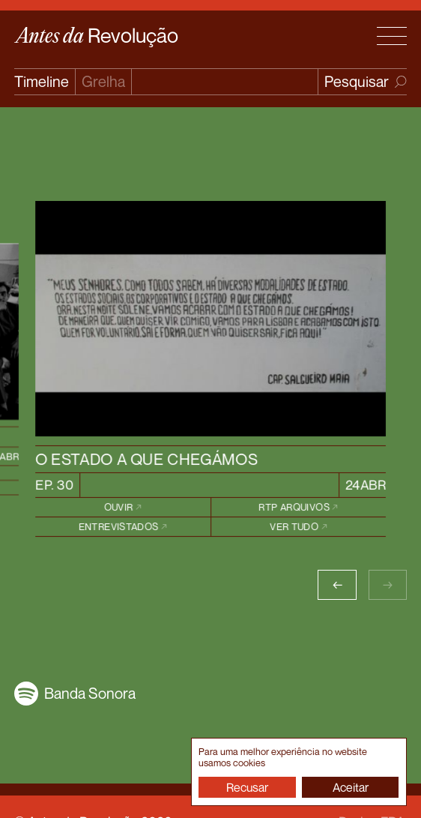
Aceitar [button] (351, 787)
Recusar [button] (247, 787)
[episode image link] (210, 318)
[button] (337, 585)
